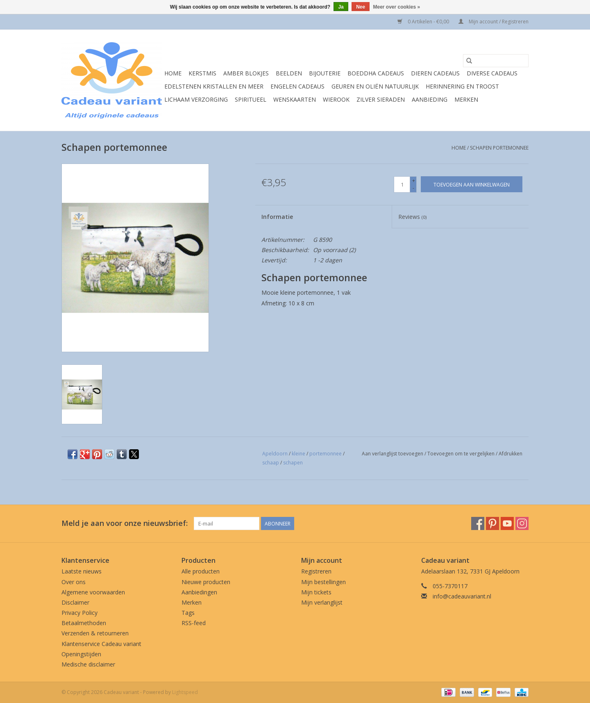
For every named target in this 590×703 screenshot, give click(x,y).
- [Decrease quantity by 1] (413, 187)
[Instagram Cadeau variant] (522, 523)
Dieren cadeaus (435, 73)
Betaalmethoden (83, 623)
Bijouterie (324, 73)
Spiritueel (250, 99)
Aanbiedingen (199, 592)
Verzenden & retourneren (95, 633)
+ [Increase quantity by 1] (413, 180)
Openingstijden (81, 654)
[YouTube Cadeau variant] (507, 523)
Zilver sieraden (380, 99)
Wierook (336, 99)
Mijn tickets (316, 592)
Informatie (277, 217)
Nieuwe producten (206, 582)
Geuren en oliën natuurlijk (375, 86)
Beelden (289, 73)
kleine (298, 453)
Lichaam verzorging (196, 99)
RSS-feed (194, 623)
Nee (360, 7)
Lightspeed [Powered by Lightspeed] (185, 692)
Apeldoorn (275, 453)
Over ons (73, 582)
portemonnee (325, 453)
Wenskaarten (294, 99)
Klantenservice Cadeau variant (101, 644)
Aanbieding (429, 99)
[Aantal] (402, 184)
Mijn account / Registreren (493, 21)
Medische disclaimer (88, 664)
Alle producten (201, 571)
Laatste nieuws (81, 571)
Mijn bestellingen (323, 582)
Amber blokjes (246, 73)
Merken (466, 99)
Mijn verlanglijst (322, 602)
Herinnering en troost (462, 86)
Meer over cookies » (396, 7)
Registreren (316, 571)
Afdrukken (510, 453)
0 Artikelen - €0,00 (423, 21)
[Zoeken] (496, 60)
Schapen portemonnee (499, 147)
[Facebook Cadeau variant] (477, 523)
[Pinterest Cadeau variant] (492, 523)
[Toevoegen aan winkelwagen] (471, 184)
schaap (270, 462)
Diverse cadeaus (492, 73)
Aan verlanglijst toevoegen (393, 453)
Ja (340, 7)
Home (173, 73)
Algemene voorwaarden (93, 592)
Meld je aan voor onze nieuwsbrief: (124, 523)
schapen (293, 462)
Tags (188, 613)
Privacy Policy (79, 613)
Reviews (412, 217)
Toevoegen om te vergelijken (461, 453)
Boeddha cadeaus (375, 73)
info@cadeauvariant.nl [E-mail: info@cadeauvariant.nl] (462, 596)
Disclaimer (75, 602)
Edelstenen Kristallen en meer (213, 86)
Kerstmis (202, 73)
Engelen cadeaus (297, 86)
